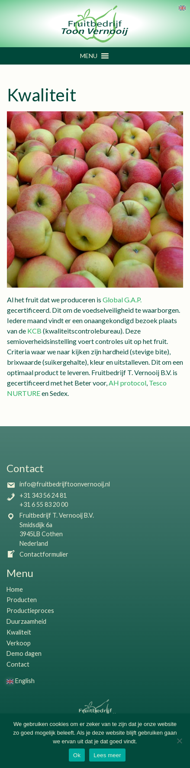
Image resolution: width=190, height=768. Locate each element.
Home (14, 589)
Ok (77, 755)
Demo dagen (24, 653)
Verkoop (18, 643)
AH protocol (127, 383)
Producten (21, 599)
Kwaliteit (18, 632)
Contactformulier (37, 554)
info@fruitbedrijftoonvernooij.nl (58, 484)
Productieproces (30, 610)
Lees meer (107, 755)
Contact (17, 664)
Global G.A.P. (122, 299)
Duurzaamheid (26, 621)
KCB (34, 331)
